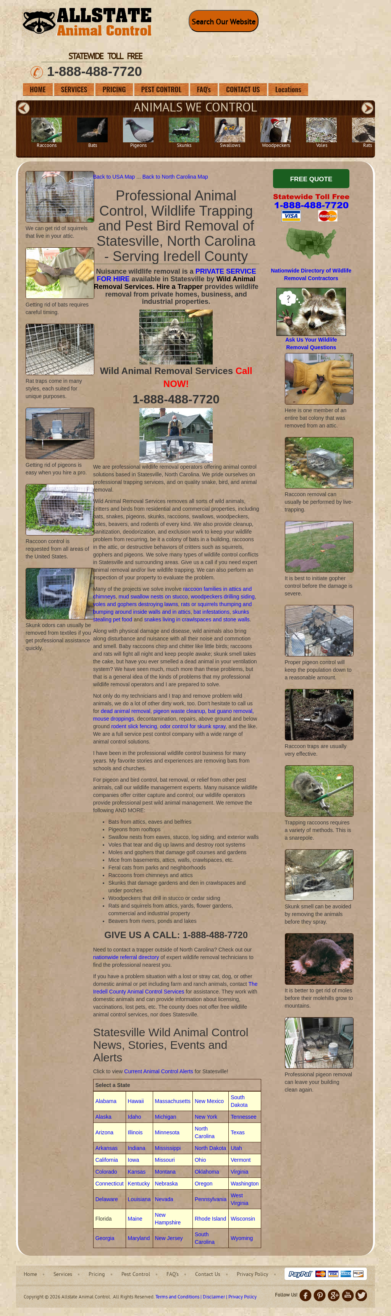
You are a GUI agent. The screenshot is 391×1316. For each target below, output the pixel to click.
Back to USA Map (115, 177)
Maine (135, 1219)
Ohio (200, 1160)
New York (206, 1117)
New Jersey (169, 1238)
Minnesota (167, 1132)
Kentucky (139, 1184)
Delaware (106, 1199)
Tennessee (244, 1117)
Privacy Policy (252, 1274)
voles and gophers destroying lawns (135, 604)
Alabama (105, 1101)
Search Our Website (223, 22)
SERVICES (74, 89)
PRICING (114, 89)
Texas (238, 1132)
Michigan (165, 1117)
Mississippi (168, 1148)
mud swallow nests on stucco (153, 596)
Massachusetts (173, 1101)
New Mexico (209, 1101)
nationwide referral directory (126, 957)
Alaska (103, 1117)
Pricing (97, 1274)
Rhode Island (210, 1219)
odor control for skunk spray (193, 726)
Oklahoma (207, 1172)
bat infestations (211, 612)
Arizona (104, 1132)
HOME (38, 89)
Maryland (139, 1238)
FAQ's (204, 89)
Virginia (239, 1172)
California (106, 1160)
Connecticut (109, 1184)
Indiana (136, 1148)
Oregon (204, 1184)
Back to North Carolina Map (175, 177)
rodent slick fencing (134, 726)
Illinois (135, 1132)
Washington (245, 1184)
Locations (288, 89)
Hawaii (136, 1101)
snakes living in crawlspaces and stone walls (197, 619)
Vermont (240, 1160)
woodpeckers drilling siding (223, 596)
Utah (236, 1148)
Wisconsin (243, 1219)
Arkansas (106, 1148)
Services (62, 1274)
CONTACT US (243, 89)
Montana (165, 1172)
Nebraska (166, 1184)
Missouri (165, 1160)
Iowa (133, 1160)
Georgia (105, 1238)
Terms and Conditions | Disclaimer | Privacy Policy (206, 1297)
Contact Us (207, 1274)
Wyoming (242, 1238)
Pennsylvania (210, 1199)
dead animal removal (125, 711)
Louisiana (139, 1199)
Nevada (164, 1199)
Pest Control (135, 1274)
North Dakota (210, 1148)
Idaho (134, 1117)
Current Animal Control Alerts (158, 1071)
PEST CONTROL (161, 89)
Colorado (106, 1172)
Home (30, 1274)
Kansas (137, 1172)
